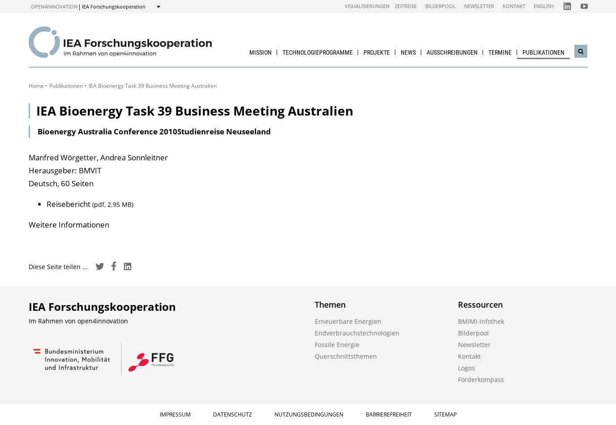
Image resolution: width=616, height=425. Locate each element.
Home (36, 86)
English (544, 6)
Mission (260, 52)
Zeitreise (406, 6)
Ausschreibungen (452, 52)
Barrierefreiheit (389, 414)
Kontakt (514, 6)
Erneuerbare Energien (348, 321)
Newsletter (479, 6)
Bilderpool (440, 6)
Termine (500, 52)
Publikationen (543, 52)
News (408, 52)
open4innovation (54, 6)
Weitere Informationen (69, 224)
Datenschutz (232, 414)
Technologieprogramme (317, 52)
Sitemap (445, 414)
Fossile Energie (337, 344)
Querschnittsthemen (346, 356)
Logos (466, 368)
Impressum (175, 414)
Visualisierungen (367, 6)
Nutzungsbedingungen (308, 414)
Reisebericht (90, 204)
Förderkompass (481, 379)
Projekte (377, 52)
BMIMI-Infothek (481, 321)
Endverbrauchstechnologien (357, 333)
